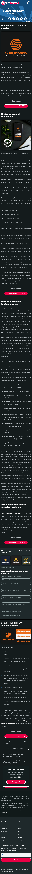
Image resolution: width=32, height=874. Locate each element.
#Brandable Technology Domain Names (13, 608)
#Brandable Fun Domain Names (11, 594)
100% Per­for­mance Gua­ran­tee (11, 514)
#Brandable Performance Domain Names (13, 604)
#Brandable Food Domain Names (11, 615)
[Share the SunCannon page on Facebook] (9, 18)
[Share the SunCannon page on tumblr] (17, 18)
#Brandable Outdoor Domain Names (12, 601)
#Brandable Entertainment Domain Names (14, 587)
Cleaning (4, 831)
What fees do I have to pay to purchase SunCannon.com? (13, 755)
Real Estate (5, 837)
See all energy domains (7, 567)
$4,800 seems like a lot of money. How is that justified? (14, 762)
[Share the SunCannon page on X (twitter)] (13, 18)
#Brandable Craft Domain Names (11, 583)
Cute (2, 840)
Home (19, 825)
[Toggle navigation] (29, 3)
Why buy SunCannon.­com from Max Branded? (15, 743)
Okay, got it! (16, 782)
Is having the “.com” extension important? (13, 749)
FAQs (18, 831)
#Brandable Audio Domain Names (11, 576)
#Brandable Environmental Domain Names (14, 590)
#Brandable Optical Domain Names (12, 597)
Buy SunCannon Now (12, 105)
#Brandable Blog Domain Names (11, 580)
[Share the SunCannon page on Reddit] (25, 18)
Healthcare (5, 828)
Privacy (19, 837)
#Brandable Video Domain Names (11, 611)
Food (2, 834)
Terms (19, 834)
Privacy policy (19, 776)
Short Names (5, 825)
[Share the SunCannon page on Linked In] (21, 18)
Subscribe (16, 860)
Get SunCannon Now (12, 736)
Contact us (4, 96)
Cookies (19, 840)
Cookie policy (10, 776)
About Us (20, 828)
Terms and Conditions (16, 777)
